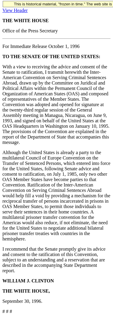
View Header (15, 10)
